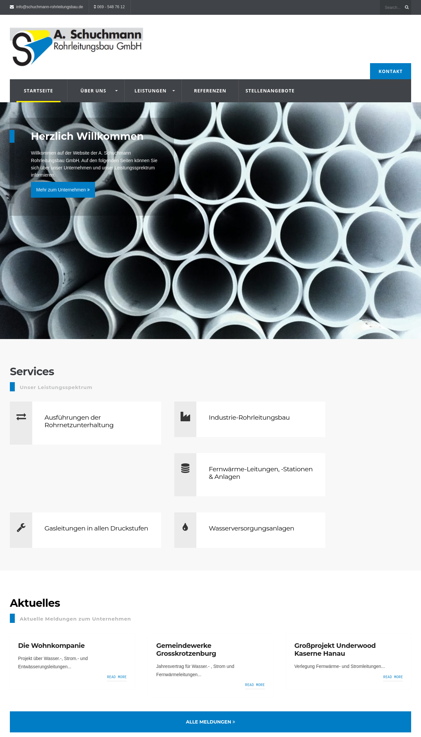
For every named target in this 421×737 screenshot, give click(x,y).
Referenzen (210, 83)
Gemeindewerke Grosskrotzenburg (186, 598)
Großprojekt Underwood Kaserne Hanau (335, 598)
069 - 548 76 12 (111, 7)
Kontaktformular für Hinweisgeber (113, 714)
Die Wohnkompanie (51, 595)
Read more (117, 626)
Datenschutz (67, 714)
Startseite (38, 83)
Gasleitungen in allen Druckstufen (79, 472)
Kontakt (390, 63)
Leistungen (151, 83)
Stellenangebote (267, 83)
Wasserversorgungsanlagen (228, 469)
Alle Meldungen (210, 672)
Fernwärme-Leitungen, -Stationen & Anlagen (360, 413)
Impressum (40, 714)
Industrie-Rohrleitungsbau (210, 413)
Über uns (93, 83)
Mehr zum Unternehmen (63, 183)
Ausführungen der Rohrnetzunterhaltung (81, 413)
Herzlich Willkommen (91, 130)
